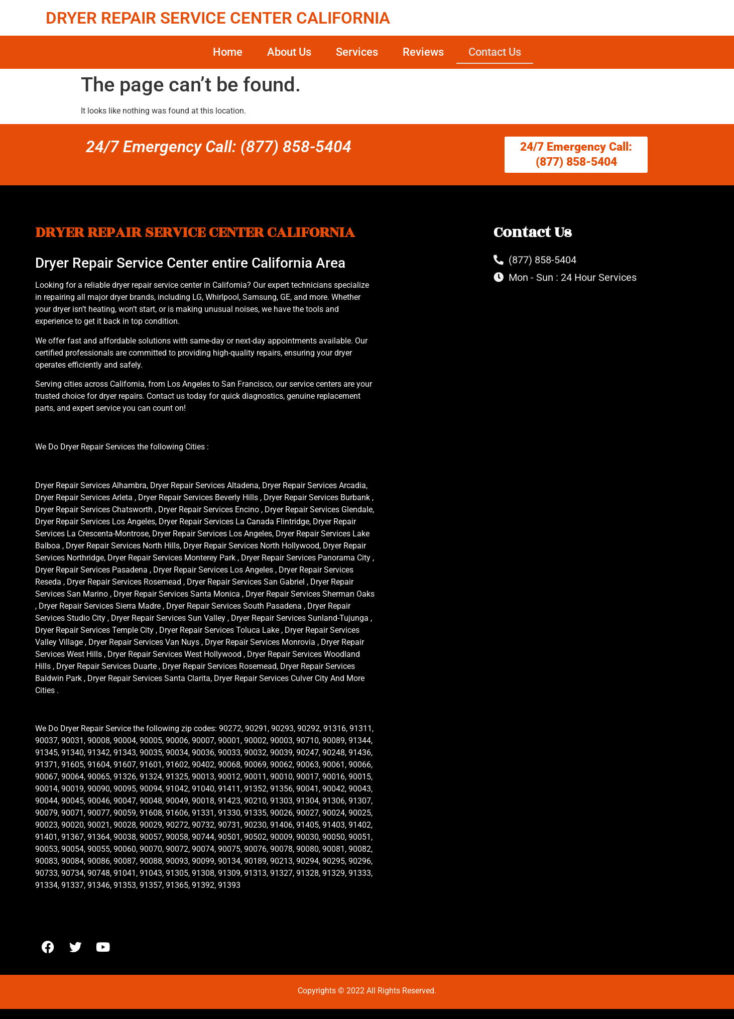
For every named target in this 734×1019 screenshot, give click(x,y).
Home (227, 52)
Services (357, 52)
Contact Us (494, 52)
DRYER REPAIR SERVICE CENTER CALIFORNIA (218, 18)
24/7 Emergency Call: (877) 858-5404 (218, 146)
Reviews (423, 52)
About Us (289, 52)
